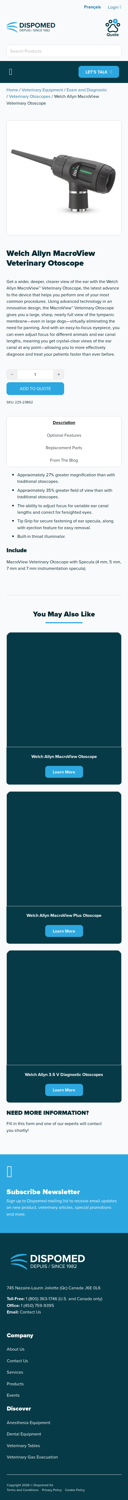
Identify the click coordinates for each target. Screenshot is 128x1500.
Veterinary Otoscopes (30, 96)
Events (13, 1395)
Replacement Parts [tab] (64, 447)
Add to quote (35, 388)
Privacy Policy (52, 1490)
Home (12, 89)
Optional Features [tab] (64, 435)
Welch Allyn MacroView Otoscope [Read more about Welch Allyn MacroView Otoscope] (64, 756)
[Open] (10, 72)
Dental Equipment (24, 1434)
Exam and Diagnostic (87, 89)
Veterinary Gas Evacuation (32, 1457)
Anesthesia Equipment (28, 1422)
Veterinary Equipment (42, 89)
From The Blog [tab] (64, 460)
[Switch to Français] (92, 7)
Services (15, 1372)
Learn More (64, 772)
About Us (16, 1349)
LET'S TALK (99, 72)
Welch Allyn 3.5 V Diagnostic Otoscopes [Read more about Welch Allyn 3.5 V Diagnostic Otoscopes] (64, 1074)
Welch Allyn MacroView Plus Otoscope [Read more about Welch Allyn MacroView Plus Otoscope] (64, 915)
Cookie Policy (75, 1490)
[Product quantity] (35, 374)
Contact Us (30, 1312)
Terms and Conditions (23, 1490)
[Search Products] (63, 51)
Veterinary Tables (23, 1445)
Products (15, 1383)
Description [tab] (64, 422)
